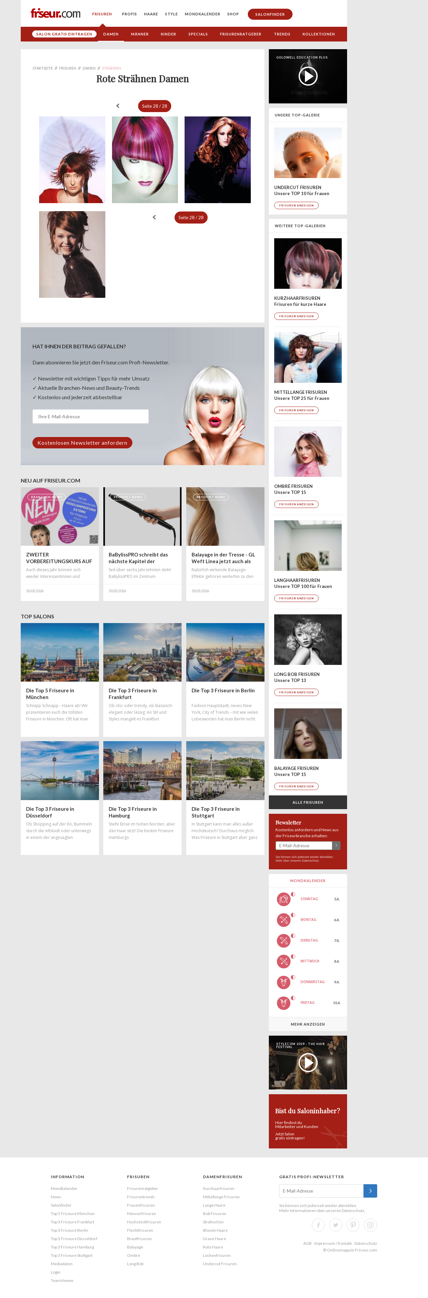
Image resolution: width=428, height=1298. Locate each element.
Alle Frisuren (308, 802)
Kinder (168, 34)
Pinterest (353, 1225)
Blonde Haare (215, 1230)
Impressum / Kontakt (333, 1243)
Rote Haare (213, 1246)
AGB (307, 1243)
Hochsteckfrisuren (144, 1221)
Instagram (370, 1225)
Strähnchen (213, 1221)
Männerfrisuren (141, 1213)
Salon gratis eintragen (64, 34)
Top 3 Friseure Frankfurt (72, 1221)
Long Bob (135, 1263)
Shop (233, 14)
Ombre (133, 1255)
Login (56, 1272)
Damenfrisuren (222, 1176)
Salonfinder (270, 14)
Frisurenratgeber (240, 34)
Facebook (318, 1225)
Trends (282, 34)
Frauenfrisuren (141, 1205)
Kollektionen (319, 34)
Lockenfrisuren (217, 1255)
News (56, 1196)
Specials (198, 34)
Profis (129, 14)
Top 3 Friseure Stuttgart (72, 1255)
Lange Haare (214, 1205)
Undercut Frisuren (220, 1263)
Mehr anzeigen (308, 1024)
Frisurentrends (141, 1196)
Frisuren (102, 14)
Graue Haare (214, 1238)
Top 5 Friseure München (73, 1213)
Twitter (335, 1225)
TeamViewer (62, 1280)
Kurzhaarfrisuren (218, 1188)
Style (171, 14)
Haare (151, 14)
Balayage (135, 1246)
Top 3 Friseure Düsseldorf (74, 1238)
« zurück (118, 106)
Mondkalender (202, 14)
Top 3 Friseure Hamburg (72, 1246)
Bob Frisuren (214, 1213)
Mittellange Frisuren (221, 1196)
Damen (111, 34)
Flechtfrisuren (140, 1230)
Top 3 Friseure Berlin (69, 1230)
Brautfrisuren (139, 1238)
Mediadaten (62, 1263)
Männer (140, 34)
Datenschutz (310, 860)
